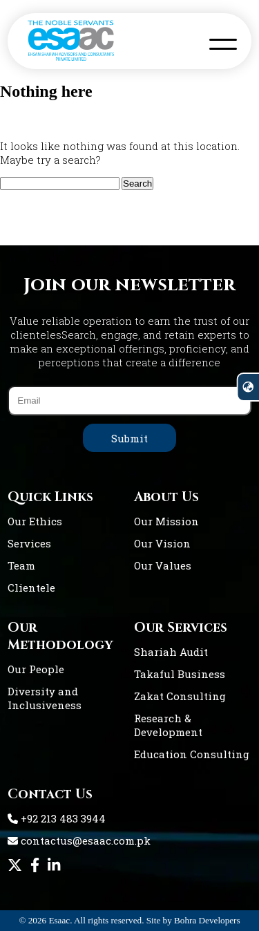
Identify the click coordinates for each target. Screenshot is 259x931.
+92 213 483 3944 (57, 818)
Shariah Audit (171, 652)
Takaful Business (179, 674)
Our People (36, 669)
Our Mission (166, 521)
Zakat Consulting (180, 696)
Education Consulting (191, 754)
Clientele (31, 587)
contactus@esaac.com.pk (79, 840)
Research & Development (168, 725)
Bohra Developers (207, 920)
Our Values (162, 565)
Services (29, 543)
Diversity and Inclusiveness (44, 698)
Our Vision (162, 543)
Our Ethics (35, 521)
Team (21, 565)
